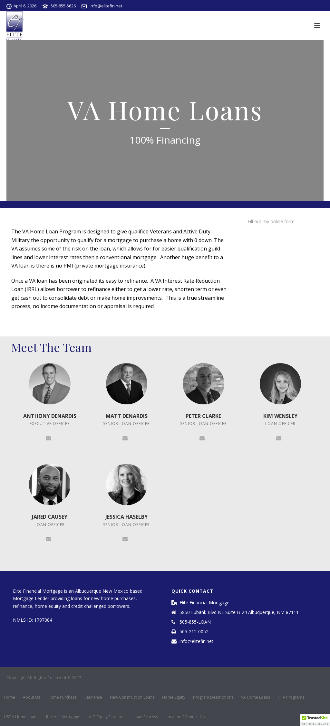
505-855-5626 (63, 6)
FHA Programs (291, 697)
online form (282, 221)
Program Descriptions (213, 697)
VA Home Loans (255, 697)
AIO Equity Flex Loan (107, 717)
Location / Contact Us (185, 717)
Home (9, 697)
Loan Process (145, 717)
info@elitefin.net (106, 6)
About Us (31, 697)
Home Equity (173, 697)
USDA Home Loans (21, 717)
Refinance (93, 697)
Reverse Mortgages (63, 717)
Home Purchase (62, 697)
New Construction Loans (132, 697)
